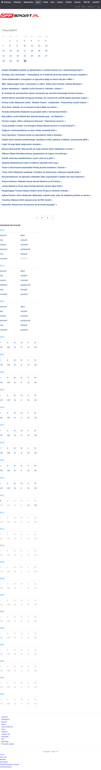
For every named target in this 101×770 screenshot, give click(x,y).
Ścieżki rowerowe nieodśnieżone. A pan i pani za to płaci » (28, 158)
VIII (8, 347)
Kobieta (69, 2)
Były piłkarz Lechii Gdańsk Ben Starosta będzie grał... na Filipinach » (33, 116)
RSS (2, 739)
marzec (3, 245)
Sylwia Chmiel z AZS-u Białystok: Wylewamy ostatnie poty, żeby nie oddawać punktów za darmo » (46, 195)
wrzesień (24, 245)
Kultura (60, 2)
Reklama (3, 759)
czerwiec (3, 258)
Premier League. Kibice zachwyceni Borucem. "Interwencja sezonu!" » (34, 121)
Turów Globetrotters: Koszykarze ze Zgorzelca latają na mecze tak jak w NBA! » (38, 79)
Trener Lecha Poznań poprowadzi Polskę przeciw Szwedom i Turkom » (34, 167)
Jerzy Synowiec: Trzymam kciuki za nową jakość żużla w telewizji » (32, 135)
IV (21, 342)
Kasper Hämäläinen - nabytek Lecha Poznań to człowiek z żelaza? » (32, 88)
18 (32, 51)
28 (3, 61)
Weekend (17, 2)
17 (25, 51)
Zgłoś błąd (4, 741)
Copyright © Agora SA (50, 751)
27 (46, 56)
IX (15, 347)
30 (18, 61)
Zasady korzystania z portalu (9, 764)
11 (32, 45)
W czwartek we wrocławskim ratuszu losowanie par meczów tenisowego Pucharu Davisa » (43, 93)
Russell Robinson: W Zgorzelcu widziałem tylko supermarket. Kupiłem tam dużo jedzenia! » (43, 177)
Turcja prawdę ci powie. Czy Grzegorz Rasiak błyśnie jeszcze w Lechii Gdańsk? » (39, 126)
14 (3, 51)
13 (46, 45)
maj (1, 254)
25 (32, 56)
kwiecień (3, 249)
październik (25, 249)
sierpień (24, 240)
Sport (38, 2)
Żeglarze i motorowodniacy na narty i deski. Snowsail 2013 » (29, 130)
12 (39, 45)
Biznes (3, 724)
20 (46, 51)
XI (28, 347)
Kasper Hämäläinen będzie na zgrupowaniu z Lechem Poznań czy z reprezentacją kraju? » (43, 70)
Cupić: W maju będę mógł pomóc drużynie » (22, 144)
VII (1, 347)
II (7, 342)
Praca (3, 729)
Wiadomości (28, 2)
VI (35, 342)
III (14, 342)
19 (39, 51)
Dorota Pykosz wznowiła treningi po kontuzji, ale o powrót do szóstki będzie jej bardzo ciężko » (45, 98)
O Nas (2, 755)
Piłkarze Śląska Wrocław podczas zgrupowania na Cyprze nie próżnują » (35, 153)
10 (25, 45)
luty (1, 240)
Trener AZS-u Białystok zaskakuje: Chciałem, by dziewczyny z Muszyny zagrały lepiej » (41, 172)
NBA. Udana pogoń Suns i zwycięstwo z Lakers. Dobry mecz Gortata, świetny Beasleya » (42, 84)
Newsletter (4, 737)
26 (39, 56)
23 (18, 56)
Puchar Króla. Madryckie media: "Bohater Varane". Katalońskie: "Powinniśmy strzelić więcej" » (45, 102)
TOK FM (86, 2)
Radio (83, 7)
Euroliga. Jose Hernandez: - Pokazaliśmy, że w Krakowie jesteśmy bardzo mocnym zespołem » (45, 75)
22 (10, 56)
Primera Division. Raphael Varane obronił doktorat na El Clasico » (32, 181)
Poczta (77, 7)
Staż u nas (3, 757)
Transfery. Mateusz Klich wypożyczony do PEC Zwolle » (27, 200)
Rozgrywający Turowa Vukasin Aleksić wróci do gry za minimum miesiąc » (35, 191)
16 (18, 51)
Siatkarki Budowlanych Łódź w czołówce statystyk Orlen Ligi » (30, 163)
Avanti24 (95, 2)
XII (35, 347)
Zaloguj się (91, 7)
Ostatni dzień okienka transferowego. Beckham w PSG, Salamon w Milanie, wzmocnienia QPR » (45, 140)
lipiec (23, 235)
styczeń (3, 235)
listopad (24, 254)
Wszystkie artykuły (7, 744)
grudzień (24, 294)
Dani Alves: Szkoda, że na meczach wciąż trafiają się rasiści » (30, 107)
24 (25, 56)
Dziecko (77, 2)
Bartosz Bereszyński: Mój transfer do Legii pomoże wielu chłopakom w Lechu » (38, 149)
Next (52, 2)
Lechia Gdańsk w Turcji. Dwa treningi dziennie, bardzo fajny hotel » (32, 186)
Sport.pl (4, 722)
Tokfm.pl (4, 732)
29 (10, 61)
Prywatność (4, 762)
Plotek (45, 2)
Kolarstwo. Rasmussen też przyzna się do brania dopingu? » (29, 205)
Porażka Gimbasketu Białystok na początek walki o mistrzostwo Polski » (35, 112)
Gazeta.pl (7, 2)
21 (3, 56)
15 (10, 51)
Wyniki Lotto (5, 734)
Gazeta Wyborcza (7, 727)
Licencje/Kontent (5, 767)
